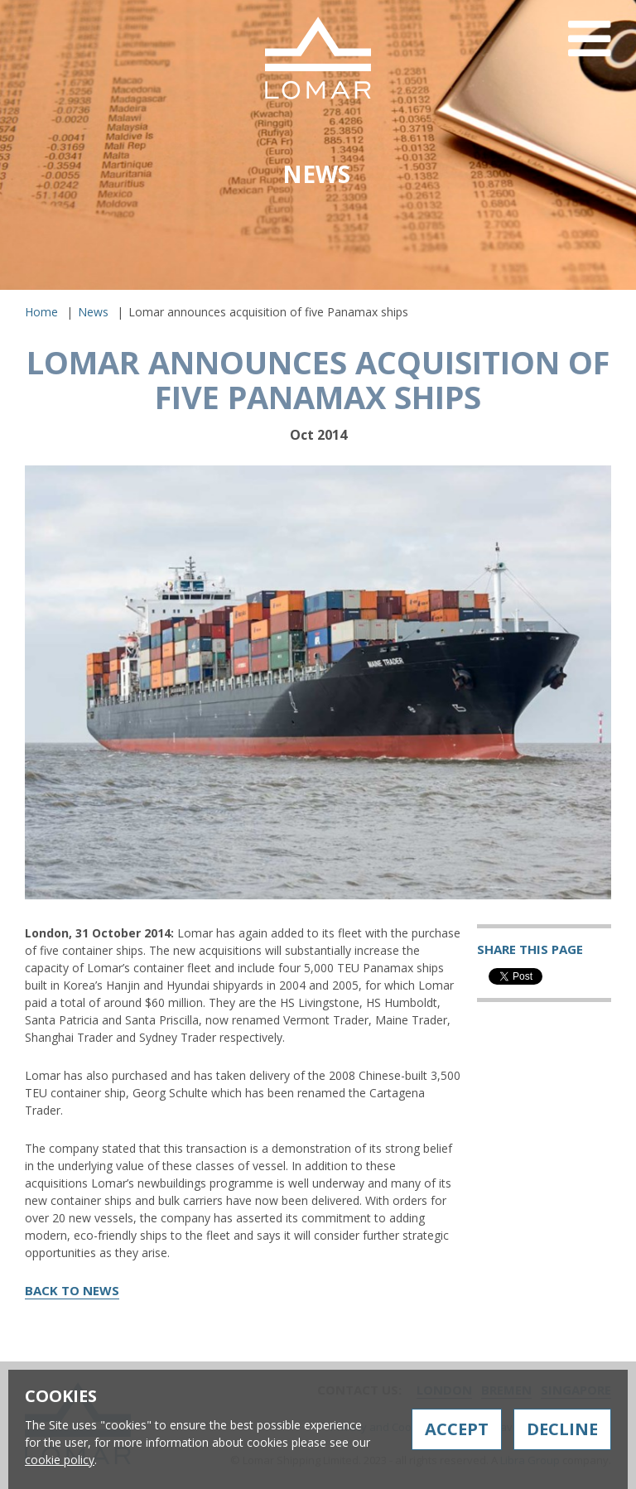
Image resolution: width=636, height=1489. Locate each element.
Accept (457, 1429)
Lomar (318, 58)
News (93, 312)
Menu (588, 52)
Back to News (72, 1290)
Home (41, 312)
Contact (483, 296)
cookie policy (59, 1459)
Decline (562, 1429)
